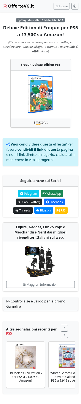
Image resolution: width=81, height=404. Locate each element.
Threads (23, 210)
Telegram (28, 193)
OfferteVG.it (18, 6)
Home (62, 6)
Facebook (54, 202)
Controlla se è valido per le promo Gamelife (35, 304)
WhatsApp (52, 193)
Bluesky (43, 210)
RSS (61, 210)
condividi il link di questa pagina (45, 149)
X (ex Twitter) (29, 202)
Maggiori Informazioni (40, 284)
